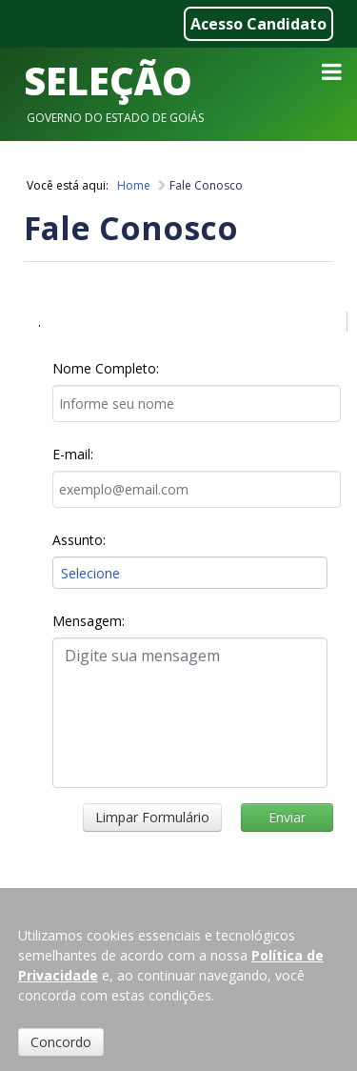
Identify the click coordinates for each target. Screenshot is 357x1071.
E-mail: (72, 454)
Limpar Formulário (152, 817)
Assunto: (79, 540)
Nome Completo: (105, 368)
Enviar (287, 817)
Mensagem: (88, 621)
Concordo (60, 1042)
